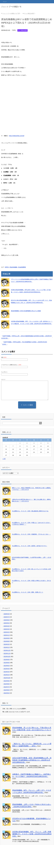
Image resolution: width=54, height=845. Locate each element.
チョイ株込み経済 (22, 30)
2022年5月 (7, 641)
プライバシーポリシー (9, 836)
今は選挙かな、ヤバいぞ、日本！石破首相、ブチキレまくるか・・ (31, 482)
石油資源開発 (22, 215)
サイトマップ (6, 831)
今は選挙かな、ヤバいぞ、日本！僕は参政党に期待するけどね (30, 459)
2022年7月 (7, 634)
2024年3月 (7, 592)
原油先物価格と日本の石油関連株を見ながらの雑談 (26, 258)
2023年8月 (7, 610)
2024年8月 (7, 589)
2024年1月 (7, 595)
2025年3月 (7, 577)
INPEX (7, 215)
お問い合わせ (6, 834)
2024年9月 (7, 586)
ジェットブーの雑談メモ (11, 7)
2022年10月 (7, 625)
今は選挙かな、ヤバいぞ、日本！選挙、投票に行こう (27, 540)
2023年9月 (7, 607)
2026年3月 (7, 561)
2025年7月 (7, 564)
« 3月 (4, 406)
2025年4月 (7, 574)
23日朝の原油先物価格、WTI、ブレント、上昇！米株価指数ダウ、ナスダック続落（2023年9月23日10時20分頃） (31, 782)
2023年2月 (7, 622)
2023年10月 (7, 604)
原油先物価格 (13, 215)
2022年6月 (7, 637)
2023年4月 (7, 616)
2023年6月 (7, 613)
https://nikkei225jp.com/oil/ (16, 83)
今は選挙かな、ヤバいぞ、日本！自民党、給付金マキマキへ (29, 493)
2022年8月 (7, 631)
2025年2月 (7, 580)
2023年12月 (7, 598)
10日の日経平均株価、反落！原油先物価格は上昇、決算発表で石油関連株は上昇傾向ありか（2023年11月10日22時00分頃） (31, 708)
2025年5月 (7, 571)
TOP (11, 13)
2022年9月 (7, 628)
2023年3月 (7, 619)
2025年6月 (7, 567)
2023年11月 (7, 601)
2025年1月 (7, 583)
